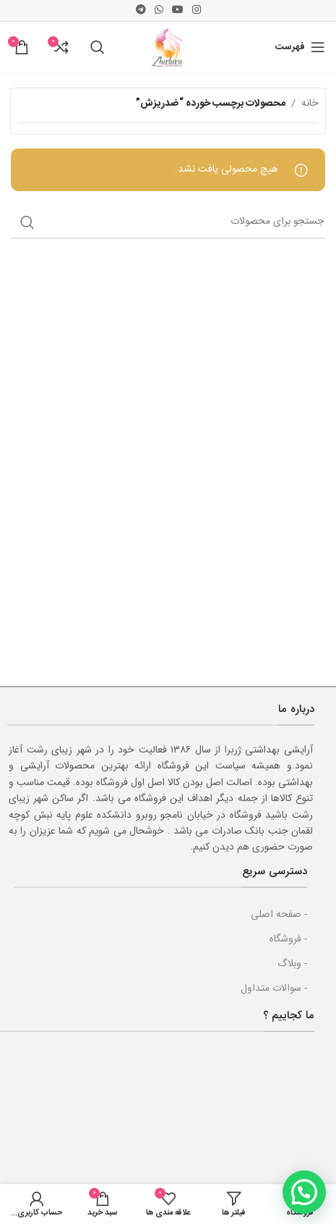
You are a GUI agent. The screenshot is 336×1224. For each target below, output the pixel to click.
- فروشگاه (288, 939)
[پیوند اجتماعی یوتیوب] (178, 10)
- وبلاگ (292, 964)
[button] (304, 1192)
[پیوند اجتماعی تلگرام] (141, 10)
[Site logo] (168, 47)
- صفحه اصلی (279, 914)
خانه (309, 104)
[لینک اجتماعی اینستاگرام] (196, 10)
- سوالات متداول (274, 988)
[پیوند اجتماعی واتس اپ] (159, 10)
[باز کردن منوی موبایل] (300, 47)
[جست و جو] (97, 47)
